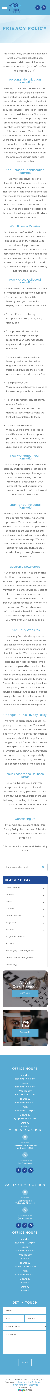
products (10, 943)
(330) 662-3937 (25, 1163)
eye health (11, 929)
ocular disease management (20, 957)
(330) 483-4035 (25, 1218)
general (10, 894)
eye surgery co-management (20, 950)
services (10, 908)
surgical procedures (15, 936)
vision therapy (13, 887)
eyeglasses (11, 922)
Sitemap (33, 1384)
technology (11, 964)
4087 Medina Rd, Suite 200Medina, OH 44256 (25, 1146)
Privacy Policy (19, 1384)
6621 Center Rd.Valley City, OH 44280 (25, 1202)
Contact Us (25, 1032)
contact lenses (13, 915)
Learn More (25, 993)
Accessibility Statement (30, 1382)
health (9, 901)
